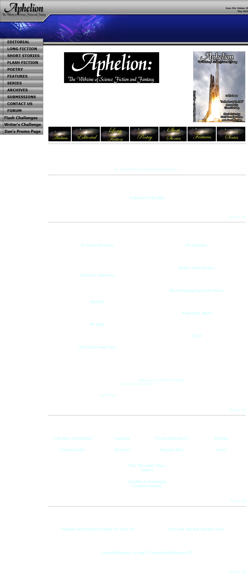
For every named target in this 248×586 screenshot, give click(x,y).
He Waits (97, 324)
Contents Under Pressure (138, 384)
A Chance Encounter (97, 245)
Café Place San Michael (73, 438)
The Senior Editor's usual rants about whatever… (147, 169)
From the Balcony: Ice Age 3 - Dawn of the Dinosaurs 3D (146, 553)
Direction (122, 450)
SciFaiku (221, 438)
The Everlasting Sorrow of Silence (196, 290)
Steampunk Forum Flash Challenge (161, 380)
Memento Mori (171, 450)
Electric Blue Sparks (171, 438)
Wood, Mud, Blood (196, 313)
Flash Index (108, 395)
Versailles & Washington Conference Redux (146, 483)
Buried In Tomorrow (97, 275)
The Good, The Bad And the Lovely (196, 529)
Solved (221, 450)
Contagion (122, 438)
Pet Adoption (196, 245)
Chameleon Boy (73, 450)
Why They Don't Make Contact (146, 468)
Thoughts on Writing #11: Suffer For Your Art (97, 529)
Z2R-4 (196, 336)
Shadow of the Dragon (196, 268)
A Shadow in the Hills (147, 198)
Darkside (97, 302)
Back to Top (238, 217)
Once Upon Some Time (97, 347)
